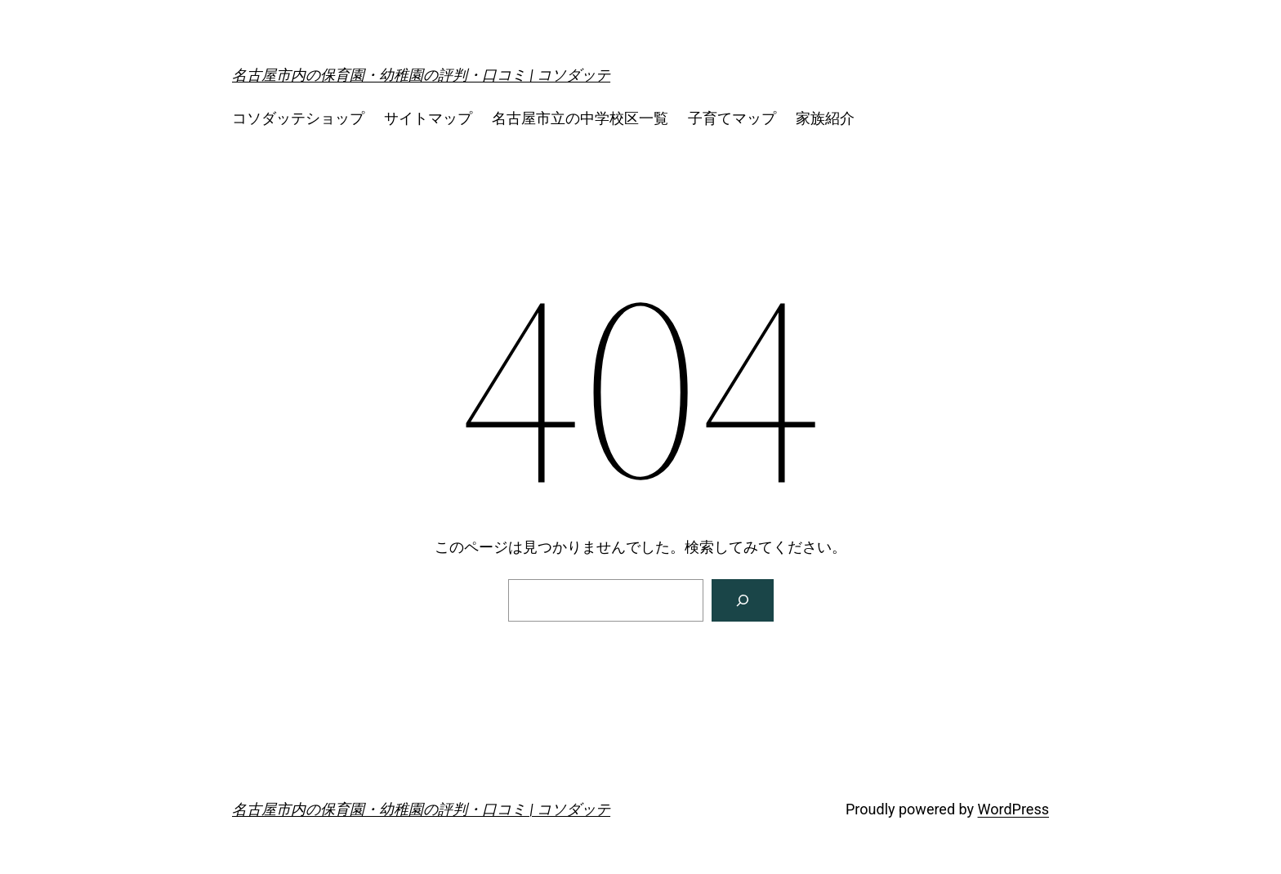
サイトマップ (428, 118)
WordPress (1013, 809)
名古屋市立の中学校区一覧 (580, 118)
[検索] (743, 600)
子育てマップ (732, 118)
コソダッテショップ (298, 118)
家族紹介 (825, 118)
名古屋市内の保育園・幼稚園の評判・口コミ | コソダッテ (421, 74)
